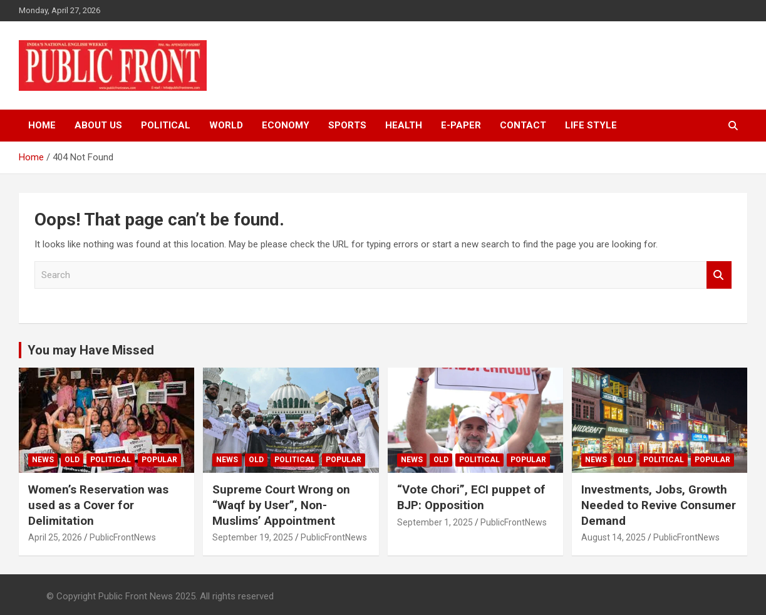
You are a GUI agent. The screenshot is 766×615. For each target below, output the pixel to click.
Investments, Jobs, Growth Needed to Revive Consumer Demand (659, 504)
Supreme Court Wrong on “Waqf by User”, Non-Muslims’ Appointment (281, 504)
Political (165, 125)
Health (403, 125)
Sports (347, 125)
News (43, 459)
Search (719, 275)
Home (42, 125)
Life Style (591, 125)
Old (72, 459)
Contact (523, 125)
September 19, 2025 (252, 537)
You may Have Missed (91, 350)
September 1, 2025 (435, 522)
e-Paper (461, 125)
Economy (285, 125)
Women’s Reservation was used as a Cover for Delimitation (98, 504)
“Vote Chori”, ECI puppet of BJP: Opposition (471, 497)
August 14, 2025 (613, 537)
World (226, 125)
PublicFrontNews (123, 537)
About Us (98, 125)
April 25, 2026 (55, 537)
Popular (159, 459)
